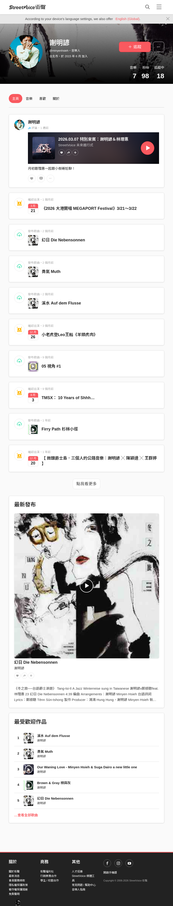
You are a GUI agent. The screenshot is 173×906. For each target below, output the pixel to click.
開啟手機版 (110, 872)
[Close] (168, 19)
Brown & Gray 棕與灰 (54, 783)
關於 (56, 99)
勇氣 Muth (51, 271)
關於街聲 (14, 871)
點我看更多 (86, 484)
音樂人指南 (78, 889)
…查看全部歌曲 (26, 815)
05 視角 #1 (51, 366)
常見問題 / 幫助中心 (84, 885)
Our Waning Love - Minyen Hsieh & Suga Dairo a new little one (87, 767)
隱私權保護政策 (18, 885)
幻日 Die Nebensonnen (63, 240)
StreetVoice (27, 7)
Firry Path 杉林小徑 (60, 429)
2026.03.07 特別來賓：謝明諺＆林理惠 (93, 139)
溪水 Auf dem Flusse (61, 303)
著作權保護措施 (18, 889)
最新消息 (14, 876)
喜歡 (42, 99)
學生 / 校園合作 (49, 880)
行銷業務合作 (48, 876)
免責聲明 (14, 894)
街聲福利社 (47, 871)
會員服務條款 (17, 880)
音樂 (29, 99)
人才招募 (77, 871)
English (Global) (128, 19)
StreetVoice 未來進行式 (75, 145)
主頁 (15, 99)
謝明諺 (34, 122)
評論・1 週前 (38, 128)
